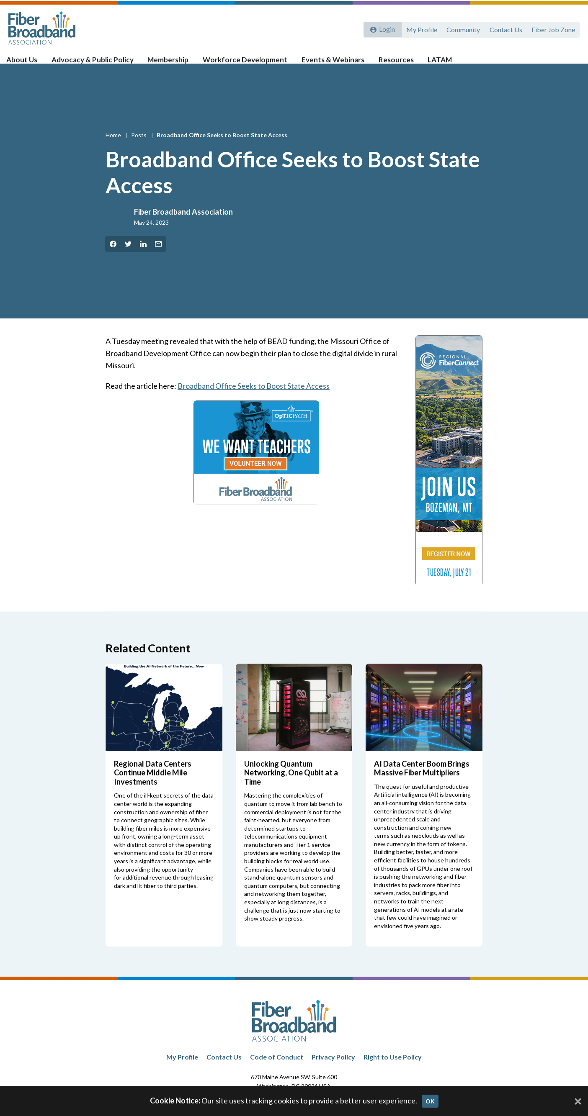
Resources (389, 63)
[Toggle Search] (570, 64)
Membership (169, 63)
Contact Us (504, 28)
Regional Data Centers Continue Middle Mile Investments (152, 786)
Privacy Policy (333, 1070)
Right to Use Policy (393, 1070)
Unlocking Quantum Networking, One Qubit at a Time (291, 786)
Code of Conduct (276, 1070)
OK (430, 1101)
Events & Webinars (329, 63)
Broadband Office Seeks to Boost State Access (254, 399)
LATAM (432, 63)
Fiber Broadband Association (183, 225)
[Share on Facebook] (113, 257)
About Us (29, 63)
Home (114, 148)
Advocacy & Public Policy (97, 63)
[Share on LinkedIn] (143, 257)
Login (386, 28)
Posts (139, 148)
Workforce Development (244, 63)
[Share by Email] (158, 257)
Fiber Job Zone (553, 28)
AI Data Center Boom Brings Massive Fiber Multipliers (421, 781)
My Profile (419, 28)
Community (461, 28)
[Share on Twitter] (128, 257)
